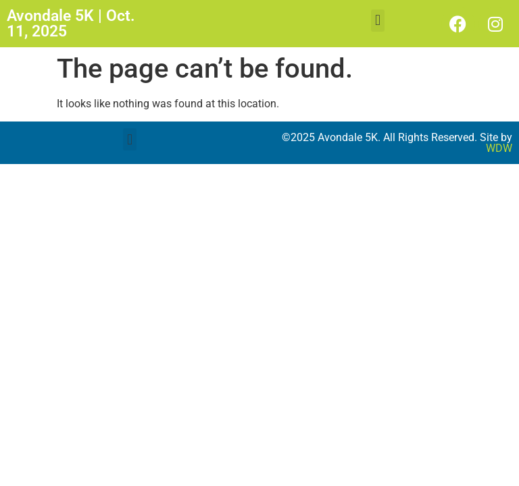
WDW (499, 148)
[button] (377, 20)
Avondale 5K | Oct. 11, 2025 (71, 23)
